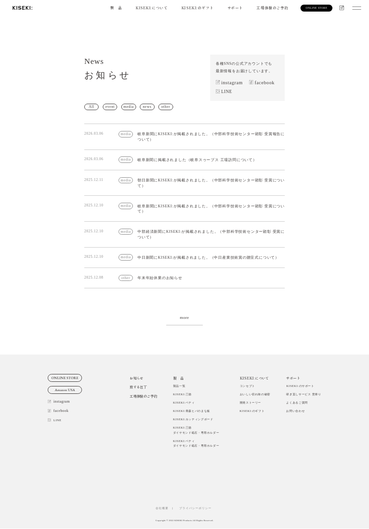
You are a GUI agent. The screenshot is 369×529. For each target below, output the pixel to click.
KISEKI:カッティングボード (193, 419)
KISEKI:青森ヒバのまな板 (191, 411)
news (147, 107)
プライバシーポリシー (197, 508)
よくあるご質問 (296, 402)
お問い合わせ (295, 411)
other (166, 107)
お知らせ (136, 377)
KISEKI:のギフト (197, 7)
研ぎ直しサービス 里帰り (303, 394)
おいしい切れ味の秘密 (255, 394)
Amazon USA (65, 390)
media (129, 107)
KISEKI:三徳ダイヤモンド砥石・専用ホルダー (196, 430)
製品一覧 (179, 385)
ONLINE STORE (65, 378)
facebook (265, 82)
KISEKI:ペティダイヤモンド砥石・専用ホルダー (196, 443)
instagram (232, 82)
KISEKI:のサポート (300, 385)
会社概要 (162, 508)
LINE (226, 91)
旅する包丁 (138, 387)
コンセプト (247, 385)
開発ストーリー (250, 402)
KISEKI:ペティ (184, 402)
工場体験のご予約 (272, 7)
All (91, 107)
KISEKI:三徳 (182, 394)
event (110, 107)
